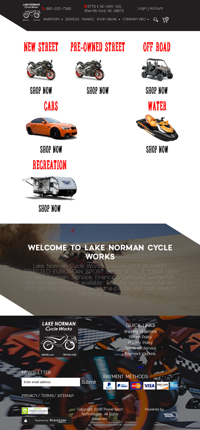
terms (47, 395)
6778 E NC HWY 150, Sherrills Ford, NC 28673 (104, 8)
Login (142, 8)
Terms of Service (140, 348)
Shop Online (108, 19)
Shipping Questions (140, 331)
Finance (88, 19)
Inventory (53, 19)
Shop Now (41, 90)
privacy (30, 395)
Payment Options (140, 353)
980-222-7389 (58, 8)
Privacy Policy (140, 342)
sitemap (65, 395)
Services (72, 19)
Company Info (136, 19)
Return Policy (140, 336)
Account (156, 8)
